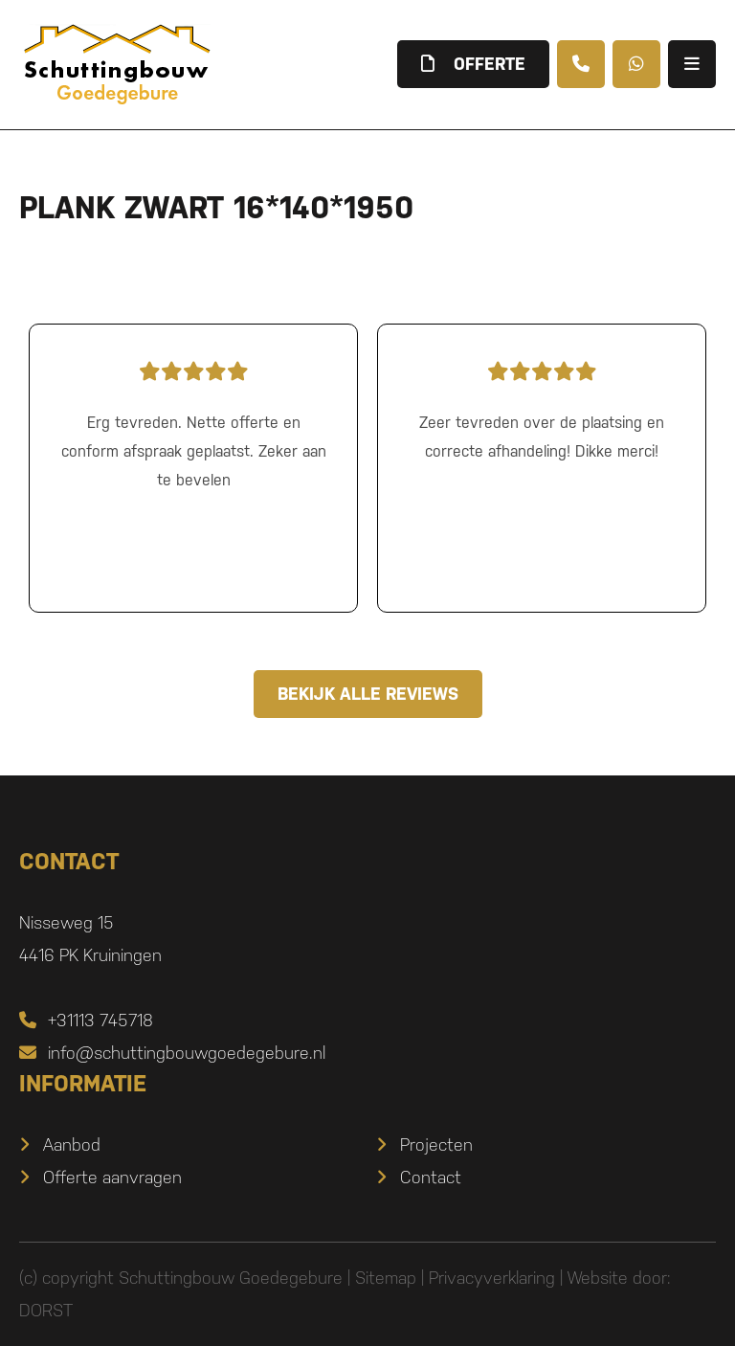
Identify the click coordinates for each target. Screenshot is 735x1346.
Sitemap (385, 1277)
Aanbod (71, 1144)
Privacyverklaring (492, 1277)
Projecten (436, 1144)
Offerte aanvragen (112, 1177)
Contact (430, 1177)
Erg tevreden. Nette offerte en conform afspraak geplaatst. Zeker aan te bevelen (193, 421)
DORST (46, 1310)
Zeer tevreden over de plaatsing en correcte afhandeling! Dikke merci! (542, 406)
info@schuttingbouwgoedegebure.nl (172, 1053)
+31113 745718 (86, 1020)
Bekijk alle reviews (368, 694)
